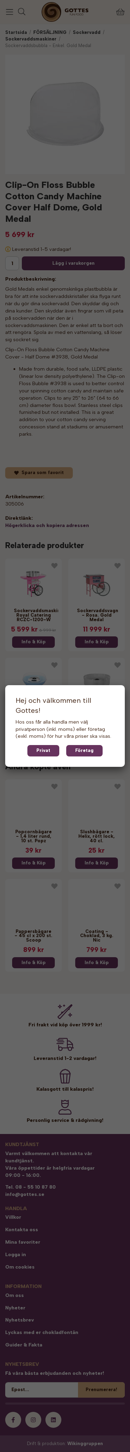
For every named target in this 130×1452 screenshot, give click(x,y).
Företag (84, 750)
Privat (43, 750)
